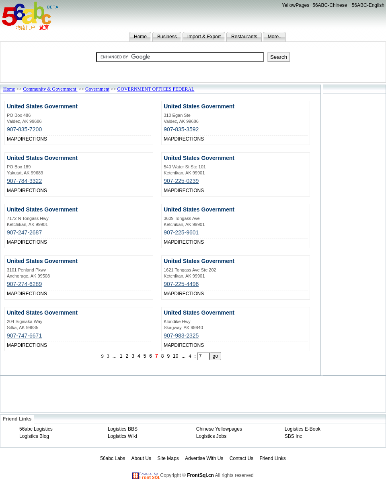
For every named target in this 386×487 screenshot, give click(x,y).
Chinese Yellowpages (219, 429)
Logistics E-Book (302, 429)
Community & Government (50, 89)
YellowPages (295, 5)
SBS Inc (293, 436)
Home (140, 36)
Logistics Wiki (122, 436)
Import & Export (204, 36)
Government (97, 89)
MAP (12, 139)
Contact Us (241, 458)
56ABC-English (368, 5)
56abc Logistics (36, 429)
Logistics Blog (34, 436)
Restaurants (244, 36)
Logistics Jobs (211, 436)
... (115, 356)
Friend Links (272, 458)
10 (175, 356)
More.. (274, 36)
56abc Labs (112, 458)
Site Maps (168, 458)
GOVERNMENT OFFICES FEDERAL (156, 89)
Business (167, 36)
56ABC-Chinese (329, 5)
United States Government (42, 106)
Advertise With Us (204, 458)
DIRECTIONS (32, 139)
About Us (141, 458)
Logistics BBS (123, 429)
